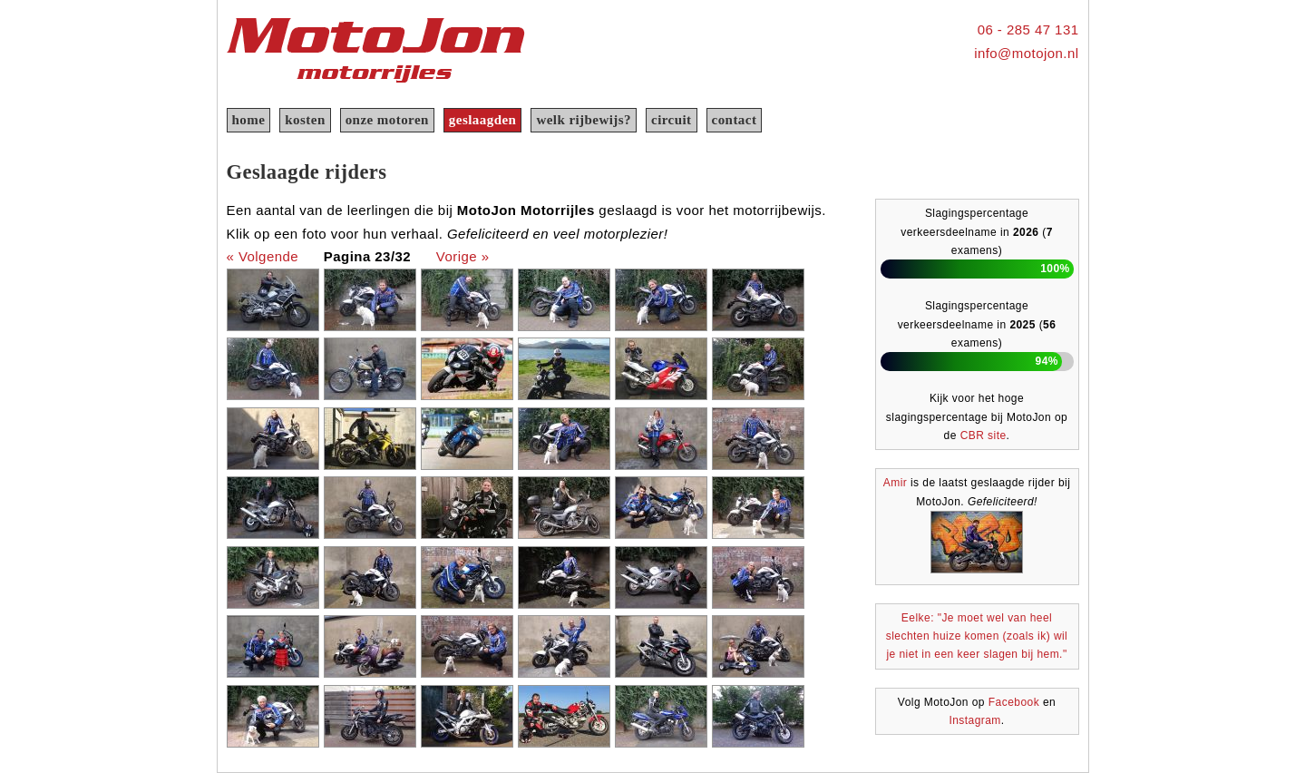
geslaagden (483, 120)
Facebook (1013, 702)
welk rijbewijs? (583, 120)
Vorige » (463, 256)
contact (734, 120)
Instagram (974, 720)
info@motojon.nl (1026, 53)
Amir (895, 482)
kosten (305, 120)
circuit (671, 120)
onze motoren (387, 120)
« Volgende (263, 256)
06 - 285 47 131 (1028, 29)
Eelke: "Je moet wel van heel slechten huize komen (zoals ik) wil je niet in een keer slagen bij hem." (977, 636)
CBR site (983, 435)
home (249, 120)
